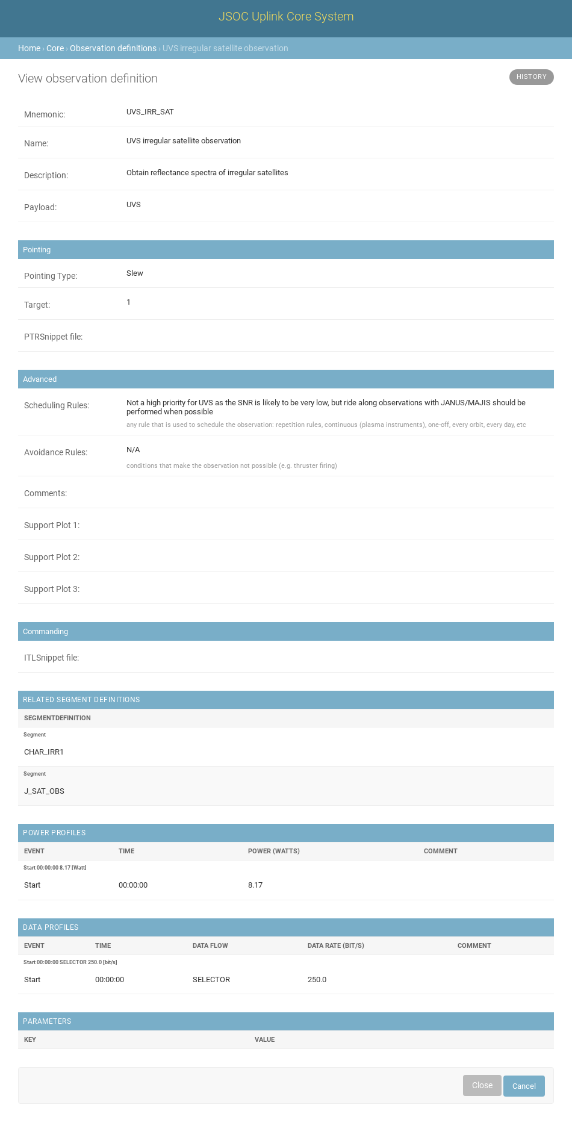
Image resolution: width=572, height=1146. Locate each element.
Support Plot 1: (51, 525)
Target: (37, 305)
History (532, 77)
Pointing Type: (50, 276)
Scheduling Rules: (56, 405)
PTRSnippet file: (53, 336)
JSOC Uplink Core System (286, 16)
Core (55, 48)
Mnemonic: (44, 114)
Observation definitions (113, 48)
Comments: (45, 493)
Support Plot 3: (51, 589)
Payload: (40, 207)
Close (482, 1085)
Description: (46, 175)
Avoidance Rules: (55, 452)
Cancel (524, 1086)
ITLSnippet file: (51, 657)
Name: (36, 143)
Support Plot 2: (51, 557)
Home (29, 48)
